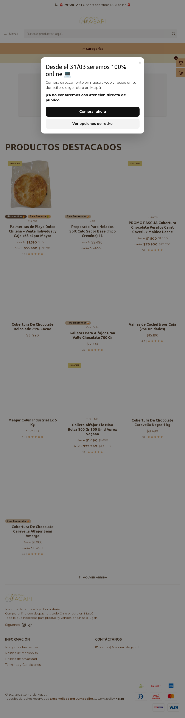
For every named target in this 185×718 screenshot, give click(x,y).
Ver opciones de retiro (92, 124)
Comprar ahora (92, 112)
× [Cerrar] (140, 63)
